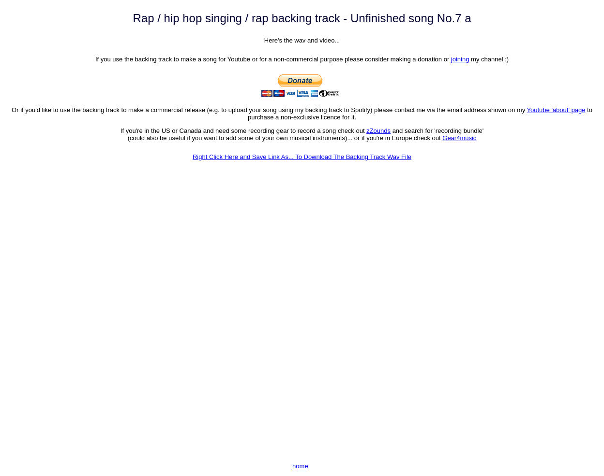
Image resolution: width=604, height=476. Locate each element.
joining (460, 59)
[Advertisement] (302, 387)
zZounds (378, 130)
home (300, 466)
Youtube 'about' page (556, 110)
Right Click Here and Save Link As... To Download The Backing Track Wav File (302, 156)
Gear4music (459, 138)
